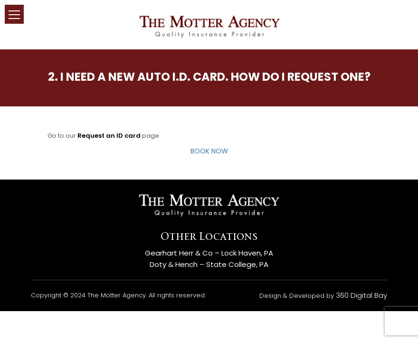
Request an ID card (109, 135)
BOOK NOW (209, 151)
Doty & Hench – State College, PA (209, 264)
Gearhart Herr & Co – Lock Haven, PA (209, 253)
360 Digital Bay (361, 295)
